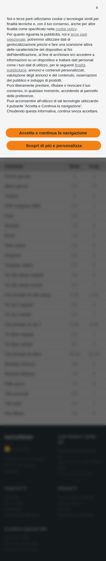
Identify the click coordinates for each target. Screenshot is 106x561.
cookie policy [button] (66, 29)
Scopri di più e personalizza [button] (54, 145)
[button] (97, 7)
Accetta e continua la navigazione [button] (53, 132)
